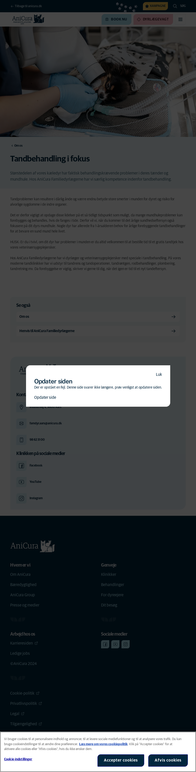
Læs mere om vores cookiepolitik (103, 744)
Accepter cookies (121, 760)
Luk (159, 374)
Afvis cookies (168, 760)
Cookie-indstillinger (18, 759)
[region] (98, 752)
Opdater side (45, 397)
